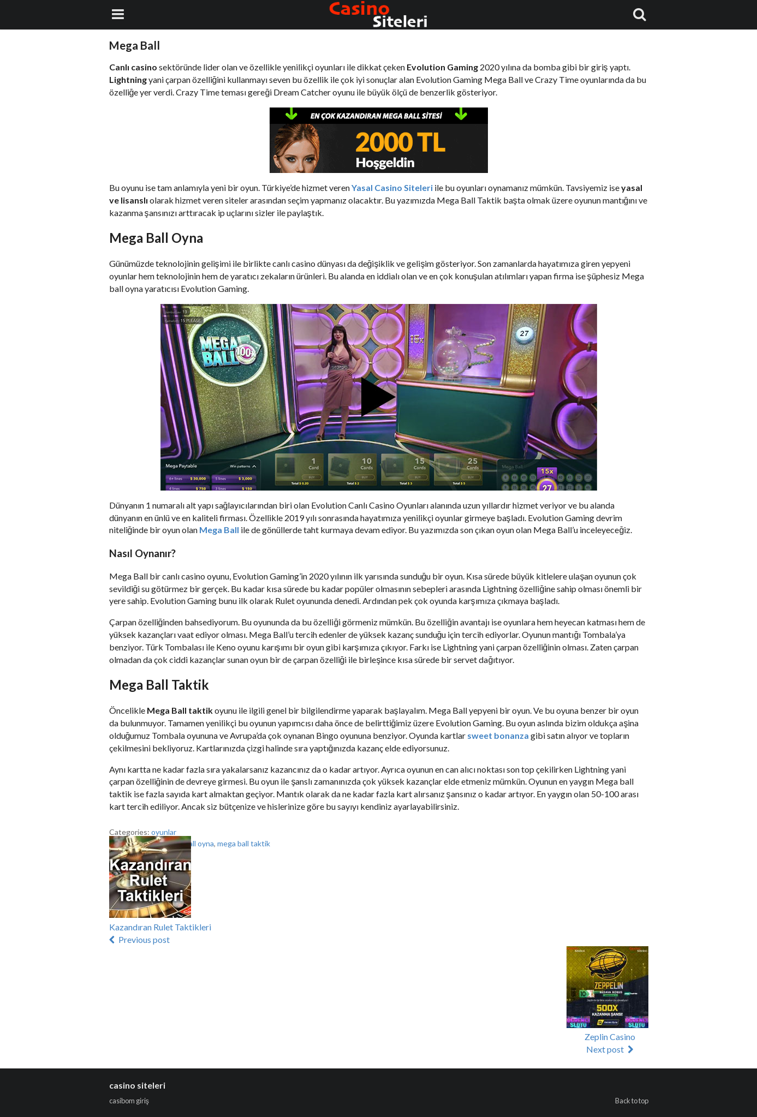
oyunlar (163, 832)
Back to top (631, 1100)
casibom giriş (129, 1100)
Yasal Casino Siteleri (392, 187)
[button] (150, 877)
